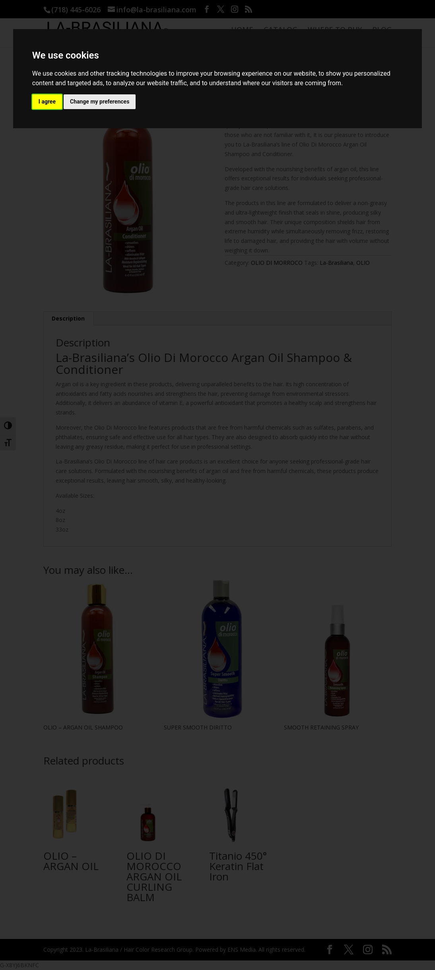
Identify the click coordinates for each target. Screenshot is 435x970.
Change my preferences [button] (99, 101)
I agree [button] (47, 101)
